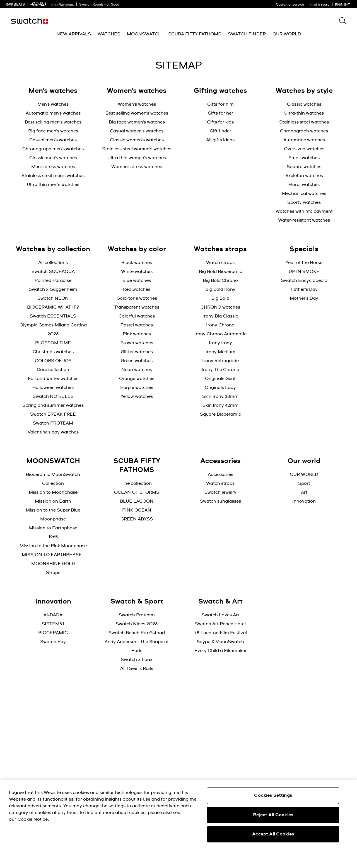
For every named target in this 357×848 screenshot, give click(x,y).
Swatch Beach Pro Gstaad (136, 633)
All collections (53, 262)
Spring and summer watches (53, 405)
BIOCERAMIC (53, 633)
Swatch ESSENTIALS (53, 316)
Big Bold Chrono (220, 280)
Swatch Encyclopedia (304, 280)
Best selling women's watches (136, 113)
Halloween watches (53, 387)
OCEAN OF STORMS (136, 492)
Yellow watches (136, 396)
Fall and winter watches (53, 378)
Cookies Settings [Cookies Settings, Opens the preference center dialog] (273, 795)
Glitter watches (137, 352)
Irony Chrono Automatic (220, 334)
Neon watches (136, 369)
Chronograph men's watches (53, 149)
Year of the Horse (304, 262)
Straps (53, 572)
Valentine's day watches (53, 432)
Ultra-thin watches (304, 113)
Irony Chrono (220, 325)
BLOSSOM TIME (53, 343)
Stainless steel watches (304, 122)
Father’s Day (304, 289)
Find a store (319, 4)
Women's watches (137, 104)
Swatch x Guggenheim (53, 289)
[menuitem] (73, 34)
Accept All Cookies (273, 834)
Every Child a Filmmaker (220, 650)
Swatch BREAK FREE (53, 414)
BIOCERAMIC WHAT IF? (53, 307)
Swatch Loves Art (220, 615)
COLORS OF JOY (53, 360)
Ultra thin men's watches (53, 184)
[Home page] (29, 21)
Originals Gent (220, 378)
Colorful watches (137, 316)
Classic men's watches (53, 158)
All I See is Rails (136, 668)
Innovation (304, 501)
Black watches (136, 262)
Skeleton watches (304, 175)
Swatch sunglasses (220, 501)
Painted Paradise (53, 280)
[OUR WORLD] (286, 34)
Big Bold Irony (220, 289)
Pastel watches (136, 325)
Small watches (304, 158)
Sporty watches (304, 202)
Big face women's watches (137, 122)
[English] (343, 4)
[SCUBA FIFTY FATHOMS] (194, 34)
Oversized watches (304, 149)
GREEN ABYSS (136, 519)
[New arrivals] (73, 34)
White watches (137, 271)
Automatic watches (304, 140)
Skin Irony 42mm (220, 405)
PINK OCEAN (136, 510)
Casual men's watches (53, 140)
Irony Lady (220, 343)
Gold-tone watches (137, 298)
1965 (53, 537)
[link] (38, 4)
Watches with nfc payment (304, 211)
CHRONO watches (220, 307)
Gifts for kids (220, 122)
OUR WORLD (304, 474)
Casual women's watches (136, 131)
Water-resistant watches (304, 220)
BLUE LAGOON (136, 501)
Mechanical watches (304, 193)
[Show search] (342, 20)
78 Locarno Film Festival (220, 633)
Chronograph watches (304, 131)
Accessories (220, 474)
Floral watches (304, 184)
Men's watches (53, 104)
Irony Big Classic (220, 316)
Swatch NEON (53, 298)
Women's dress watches (136, 166)
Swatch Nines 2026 (137, 624)
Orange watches (136, 378)
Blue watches (136, 280)
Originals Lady (220, 387)
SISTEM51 (53, 624)
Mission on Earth (53, 501)
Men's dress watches (53, 166)
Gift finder (220, 131)
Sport (304, 483)
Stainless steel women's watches (136, 149)
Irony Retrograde (220, 360)
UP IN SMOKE (304, 271)
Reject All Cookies (273, 815)
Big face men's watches (53, 131)
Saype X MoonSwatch (220, 641)
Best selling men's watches (53, 122)
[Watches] (109, 34)
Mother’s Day (304, 298)
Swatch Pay (53, 641)
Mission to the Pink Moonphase (53, 546)
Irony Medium (220, 352)
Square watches (304, 166)
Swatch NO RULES (53, 396)
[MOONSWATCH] (144, 34)
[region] (178, 814)
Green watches (137, 360)
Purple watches (136, 387)
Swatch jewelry (220, 492)
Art (304, 492)
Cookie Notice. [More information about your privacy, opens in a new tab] (33, 819)
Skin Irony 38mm (220, 396)
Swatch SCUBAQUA (53, 271)
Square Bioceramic (220, 414)
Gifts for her (220, 113)
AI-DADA (53, 615)
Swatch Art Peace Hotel (220, 624)
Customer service (290, 4)
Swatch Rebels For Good (99, 4)
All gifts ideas (220, 140)
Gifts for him (220, 104)
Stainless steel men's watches (53, 175)
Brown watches (136, 343)
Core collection (53, 369)
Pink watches (137, 334)
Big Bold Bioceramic (220, 271)
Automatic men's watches (53, 113)
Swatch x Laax (137, 659)
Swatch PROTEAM (53, 423)
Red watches (136, 289)
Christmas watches (53, 352)
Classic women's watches (137, 140)
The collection (137, 483)
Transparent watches (136, 307)
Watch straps (220, 262)
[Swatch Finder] (247, 34)
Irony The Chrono (220, 369)
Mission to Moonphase (53, 492)
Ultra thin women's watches (136, 158)
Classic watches (304, 104)
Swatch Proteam (137, 615)
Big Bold (220, 298)
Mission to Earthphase (53, 528)
